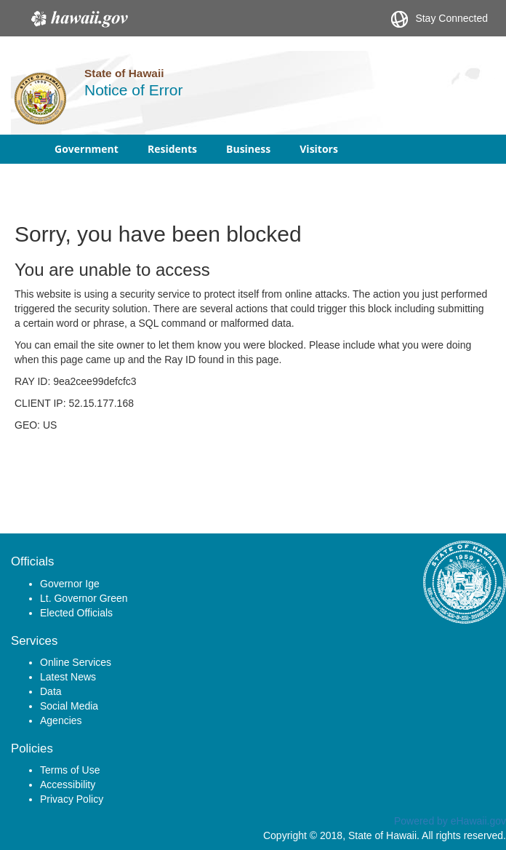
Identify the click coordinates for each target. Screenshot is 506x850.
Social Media (69, 706)
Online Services (75, 662)
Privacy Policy (71, 799)
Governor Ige (70, 583)
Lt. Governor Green (84, 598)
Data (51, 691)
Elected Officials (76, 613)
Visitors (319, 149)
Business (248, 149)
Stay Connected (439, 19)
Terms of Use (70, 770)
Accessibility (67, 784)
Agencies (61, 720)
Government (87, 149)
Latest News (68, 677)
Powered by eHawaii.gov (450, 821)
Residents (172, 149)
